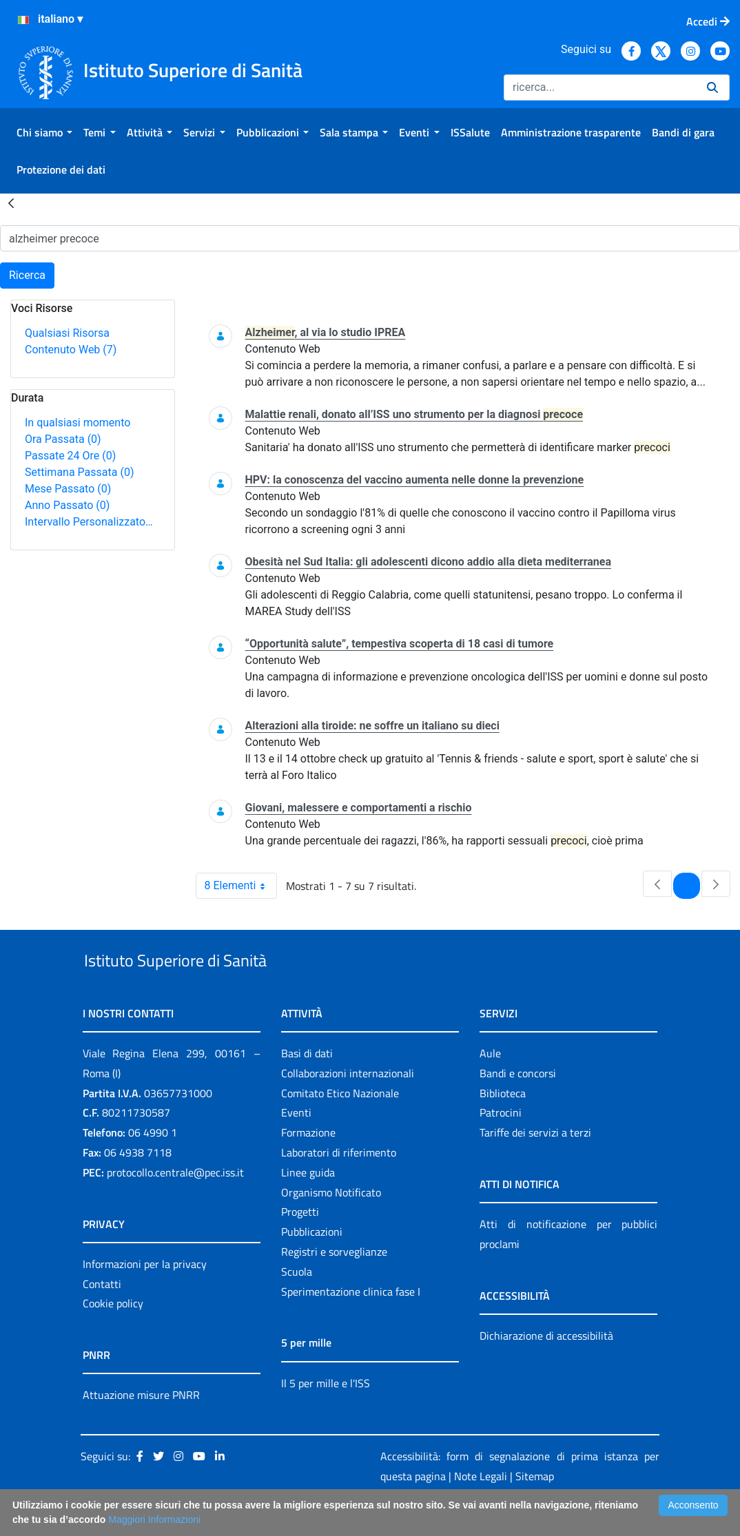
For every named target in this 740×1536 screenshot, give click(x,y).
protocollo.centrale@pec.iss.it (175, 1204)
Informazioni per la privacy (145, 1295)
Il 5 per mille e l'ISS (325, 1415)
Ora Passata (63, 439)
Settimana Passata (79, 472)
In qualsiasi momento (77, 422)
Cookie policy (113, 1335)
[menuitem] (44, 132)
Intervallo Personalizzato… (89, 521)
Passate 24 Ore (70, 455)
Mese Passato (68, 488)
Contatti (102, 1315)
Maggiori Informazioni (154, 1519)
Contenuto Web (70, 349)
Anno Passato (67, 505)
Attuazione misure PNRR (141, 1427)
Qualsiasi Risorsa (67, 333)
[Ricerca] (600, 87)
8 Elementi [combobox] (241, 886)
